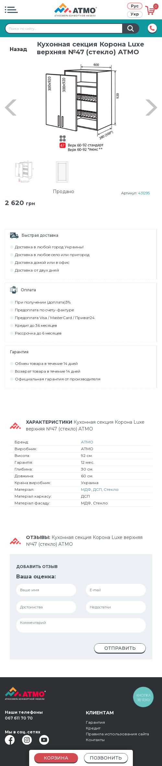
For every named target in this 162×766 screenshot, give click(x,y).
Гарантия (95, 722)
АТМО (87, 442)
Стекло (111, 489)
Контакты (95, 739)
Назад (18, 49)
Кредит (93, 728)
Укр (135, 14)
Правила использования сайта (117, 733)
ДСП (97, 489)
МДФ (86, 489)
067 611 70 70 (19, 718)
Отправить (120, 648)
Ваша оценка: (36, 577)
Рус (135, 6)
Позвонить (106, 758)
